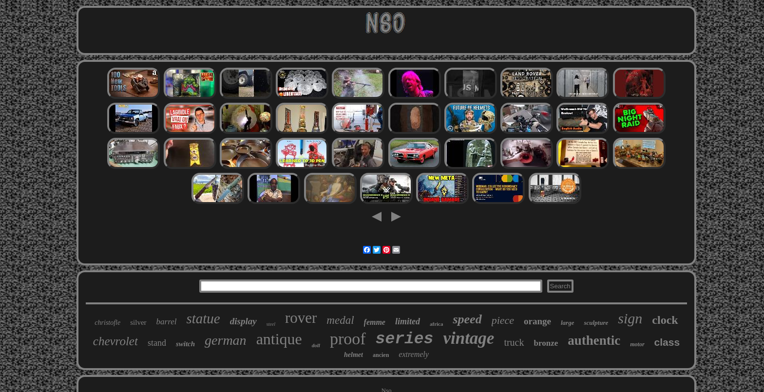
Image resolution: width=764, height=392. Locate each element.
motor (637, 344)
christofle (107, 322)
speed (467, 319)
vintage (468, 338)
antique (279, 339)
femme (374, 322)
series (405, 339)
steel (271, 324)
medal (340, 320)
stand (157, 343)
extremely (414, 354)
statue (203, 318)
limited (407, 321)
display (243, 321)
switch (185, 344)
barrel (166, 321)
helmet (353, 354)
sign (630, 318)
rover (301, 317)
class (667, 342)
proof (348, 339)
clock (665, 320)
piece (503, 320)
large (567, 322)
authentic (594, 340)
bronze (546, 343)
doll (316, 345)
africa (436, 324)
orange (537, 321)
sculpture (596, 322)
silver (138, 322)
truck (514, 342)
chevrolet (115, 341)
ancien (381, 355)
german (226, 340)
